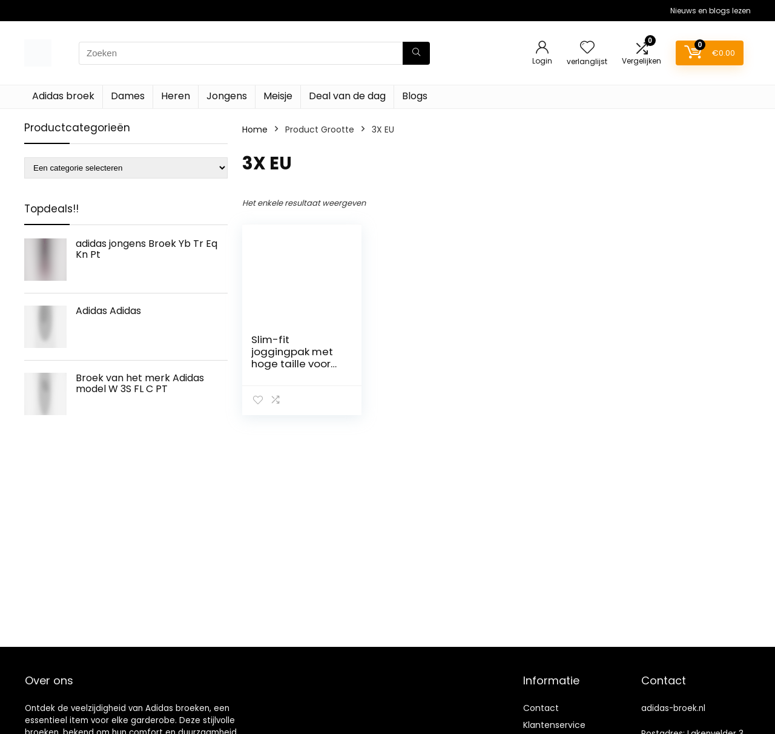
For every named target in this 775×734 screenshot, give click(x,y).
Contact (541, 708)
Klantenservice (554, 725)
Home (255, 129)
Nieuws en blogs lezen (710, 10)
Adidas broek (63, 96)
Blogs (414, 96)
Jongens (226, 96)
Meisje (277, 96)
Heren (175, 96)
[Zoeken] (416, 53)
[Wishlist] (587, 48)
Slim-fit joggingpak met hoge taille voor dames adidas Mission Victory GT (296, 363)
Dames (128, 96)
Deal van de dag (347, 96)
